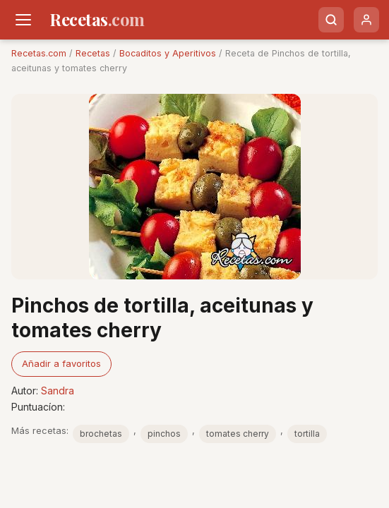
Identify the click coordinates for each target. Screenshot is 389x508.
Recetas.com (38, 53)
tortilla (307, 433)
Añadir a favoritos (61, 363)
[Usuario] (366, 19)
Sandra (57, 391)
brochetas (101, 433)
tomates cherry (237, 433)
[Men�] (23, 19)
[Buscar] (331, 19)
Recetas (93, 53)
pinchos (164, 433)
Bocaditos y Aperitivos (167, 53)
